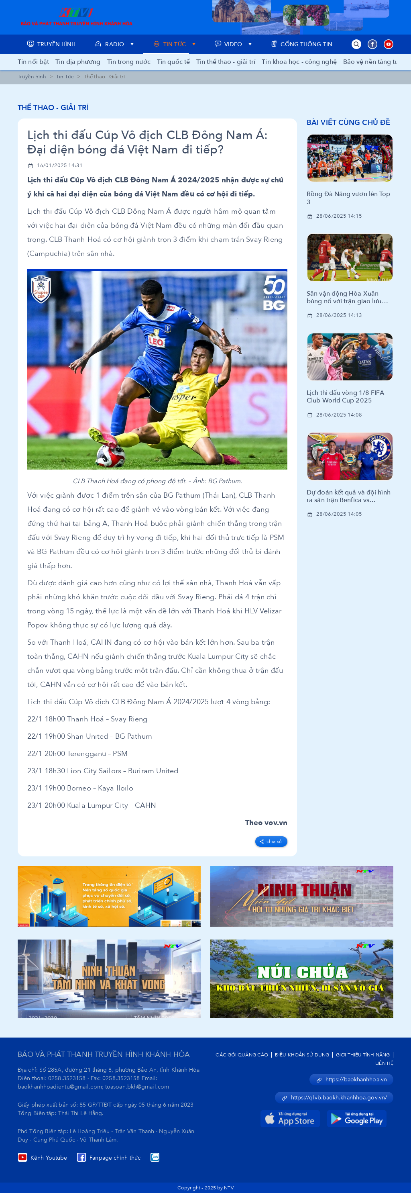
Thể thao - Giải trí (53, 108)
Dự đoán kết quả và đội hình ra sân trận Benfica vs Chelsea (349, 496)
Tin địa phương (77, 61)
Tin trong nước (129, 61)
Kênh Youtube (42, 1158)
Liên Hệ (384, 1063)
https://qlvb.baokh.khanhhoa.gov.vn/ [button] (334, 1097)
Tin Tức (65, 76)
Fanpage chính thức (108, 1158)
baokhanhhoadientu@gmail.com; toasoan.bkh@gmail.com (93, 1087)
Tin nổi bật (33, 61)
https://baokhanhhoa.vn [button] (351, 1079)
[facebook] (271, 840)
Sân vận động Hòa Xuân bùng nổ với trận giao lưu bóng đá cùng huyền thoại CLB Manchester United (345, 297)
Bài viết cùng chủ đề (348, 123)
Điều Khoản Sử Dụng (302, 1055)
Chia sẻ (270, 841)
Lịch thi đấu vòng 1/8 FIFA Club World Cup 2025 (345, 396)
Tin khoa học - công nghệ (299, 61)
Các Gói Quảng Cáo (242, 1055)
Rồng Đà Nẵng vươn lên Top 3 (349, 198)
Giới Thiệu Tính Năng (363, 1055)
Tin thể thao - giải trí (225, 61)
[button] (356, 44)
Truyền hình (32, 76)
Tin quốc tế (173, 61)
